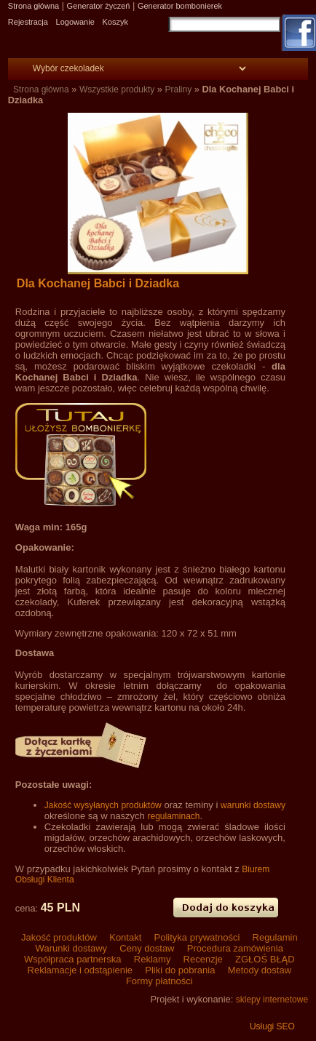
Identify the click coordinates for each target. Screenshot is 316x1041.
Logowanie (75, 21)
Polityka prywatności (196, 937)
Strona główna (33, 5)
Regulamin (274, 937)
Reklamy (152, 959)
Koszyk (114, 21)
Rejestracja (28, 21)
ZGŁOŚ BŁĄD (263, 959)
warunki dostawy (253, 805)
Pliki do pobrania (180, 970)
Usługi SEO (272, 1026)
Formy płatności (157, 981)
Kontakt (125, 937)
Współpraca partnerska (72, 959)
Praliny (178, 89)
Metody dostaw (258, 970)
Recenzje (203, 959)
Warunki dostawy (71, 948)
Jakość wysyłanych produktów (103, 805)
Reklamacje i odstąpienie (80, 970)
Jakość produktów (58, 937)
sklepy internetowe (272, 999)
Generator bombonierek (180, 5)
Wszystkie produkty (116, 89)
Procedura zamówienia (233, 948)
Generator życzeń (98, 5)
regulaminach (173, 816)
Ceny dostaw (147, 948)
